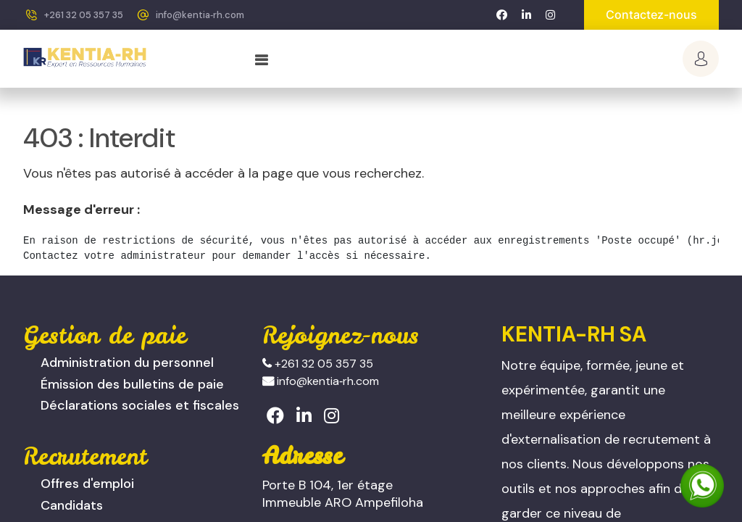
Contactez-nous (651, 14)
